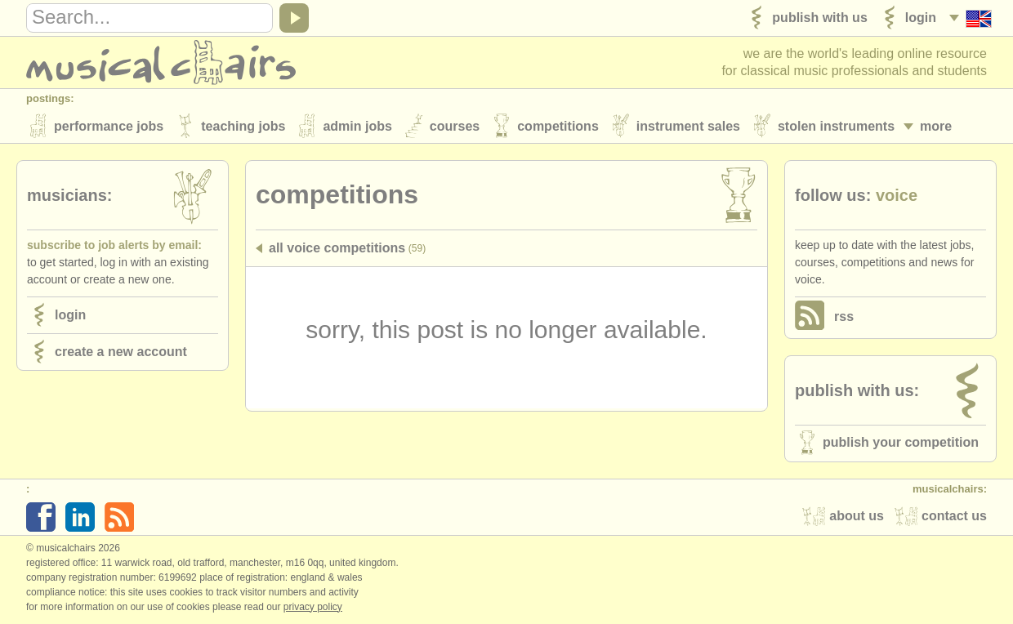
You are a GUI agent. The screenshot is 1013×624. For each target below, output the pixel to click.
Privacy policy (312, 607)
